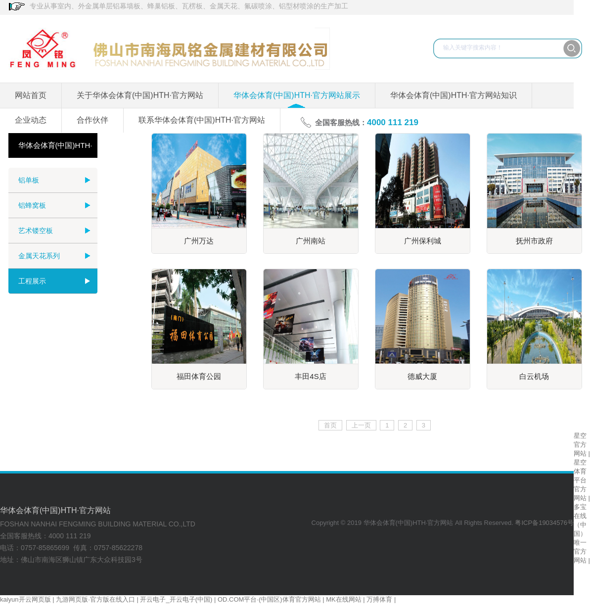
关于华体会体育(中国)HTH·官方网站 (140, 95)
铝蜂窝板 (32, 205)
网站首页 (30, 95)
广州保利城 (422, 240)
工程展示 (32, 281)
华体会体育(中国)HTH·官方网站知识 (453, 95)
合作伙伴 (92, 120)
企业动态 (30, 120)
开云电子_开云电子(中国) (176, 599)
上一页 (361, 425)
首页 (330, 425)
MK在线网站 (344, 599)
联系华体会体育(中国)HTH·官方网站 (201, 120)
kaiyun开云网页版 (25, 599)
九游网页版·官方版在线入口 (95, 599)
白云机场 (534, 376)
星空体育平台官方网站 (580, 480)
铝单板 (28, 180)
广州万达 (199, 240)
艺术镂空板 (35, 231)
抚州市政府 (534, 240)
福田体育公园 (199, 376)
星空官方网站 (580, 444)
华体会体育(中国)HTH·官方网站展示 (296, 95)
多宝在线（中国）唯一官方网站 (580, 533)
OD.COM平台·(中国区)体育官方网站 (269, 599)
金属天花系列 (39, 256)
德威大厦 (422, 376)
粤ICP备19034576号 (544, 522)
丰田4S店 (310, 376)
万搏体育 (379, 599)
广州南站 (310, 240)
